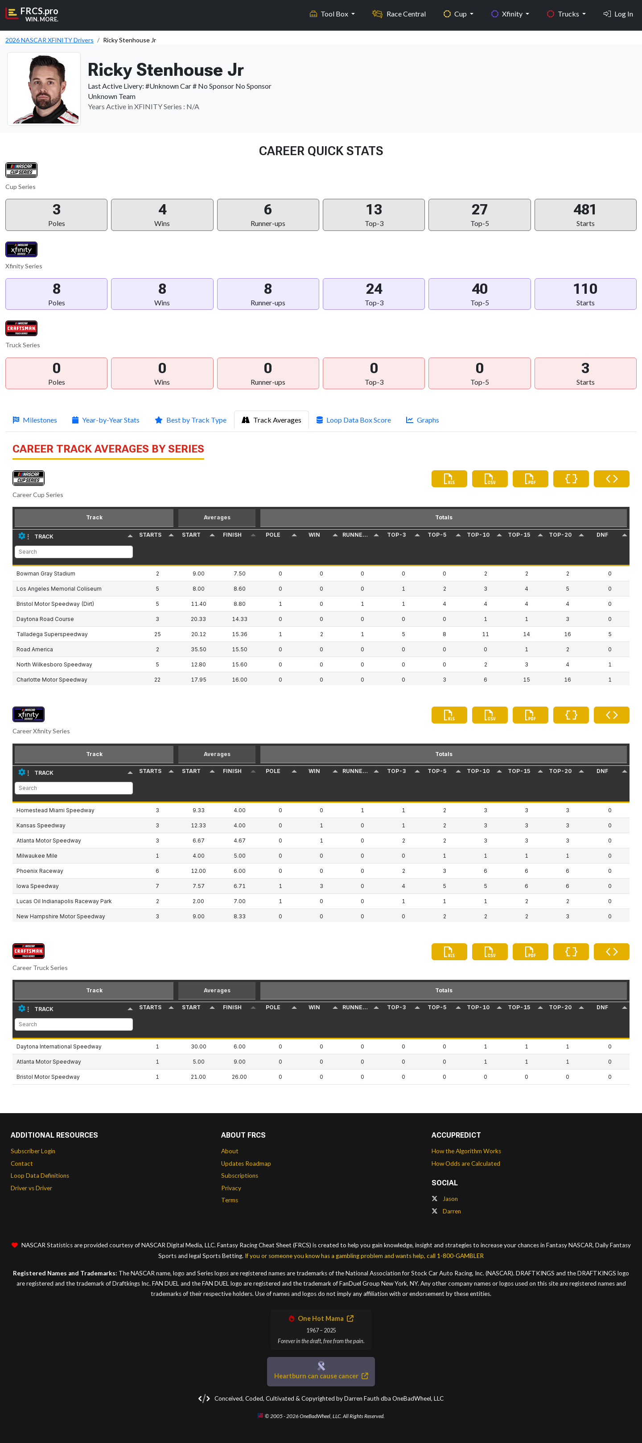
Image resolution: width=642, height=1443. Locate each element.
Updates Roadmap (246, 1163)
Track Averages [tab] (271, 419)
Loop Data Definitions (40, 1175)
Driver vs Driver (31, 1188)
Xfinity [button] (507, 13)
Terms (229, 1200)
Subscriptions (239, 1175)
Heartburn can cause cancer (321, 1376)
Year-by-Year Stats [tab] (106, 419)
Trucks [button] (563, 13)
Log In (618, 13)
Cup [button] (456, 13)
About (230, 1151)
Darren (446, 1211)
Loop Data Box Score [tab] (354, 419)
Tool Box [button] (330, 13)
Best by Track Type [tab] (190, 419)
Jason (445, 1198)
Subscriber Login (33, 1151)
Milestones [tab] (35, 419)
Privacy (231, 1188)
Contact (22, 1163)
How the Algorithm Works (466, 1151)
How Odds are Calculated (466, 1163)
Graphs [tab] (422, 419)
